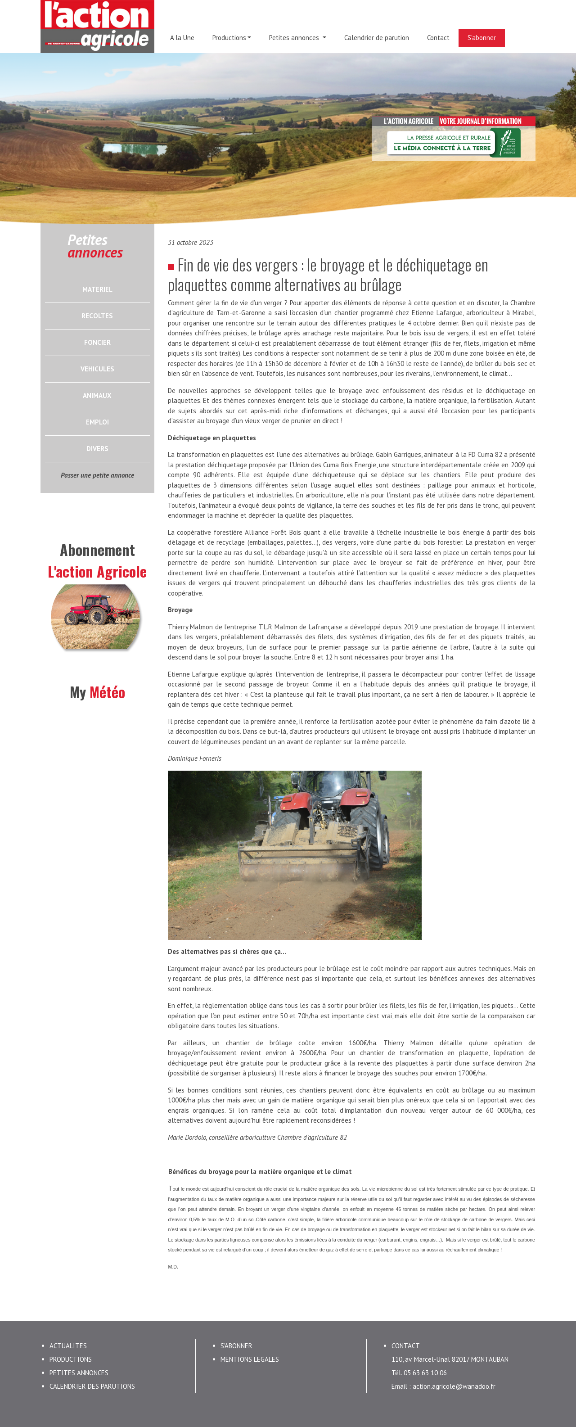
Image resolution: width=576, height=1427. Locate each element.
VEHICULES (97, 369)
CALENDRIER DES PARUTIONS (92, 1386)
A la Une (182, 37)
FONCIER (97, 342)
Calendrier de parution (376, 37)
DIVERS (97, 448)
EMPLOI (97, 422)
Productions (229, 37)
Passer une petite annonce (97, 475)
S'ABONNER (236, 1345)
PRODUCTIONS (71, 1359)
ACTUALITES (68, 1345)
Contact (438, 37)
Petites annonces (295, 37)
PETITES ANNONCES (79, 1372)
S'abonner (482, 37)
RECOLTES (97, 316)
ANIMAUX (97, 395)
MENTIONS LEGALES (249, 1359)
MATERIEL (97, 289)
